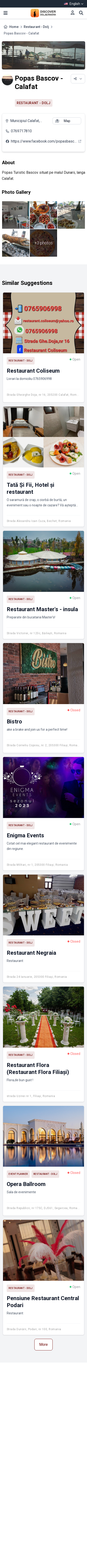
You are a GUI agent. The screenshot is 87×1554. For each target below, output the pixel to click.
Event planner (18, 1174)
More (43, 1344)
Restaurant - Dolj (36, 27)
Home (14, 27)
